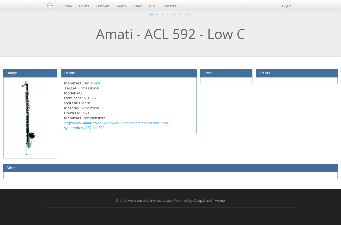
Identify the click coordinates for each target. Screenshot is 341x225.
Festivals (103, 6)
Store (208, 73)
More (11, 167)
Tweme (219, 200)
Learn (121, 6)
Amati (95, 83)
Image (12, 73)
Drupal (199, 200)
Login (286, 6)
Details (70, 73)
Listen (137, 6)
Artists (84, 6)
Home (67, 6)
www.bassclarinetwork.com (150, 200)
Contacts (169, 6)
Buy (152, 6)
